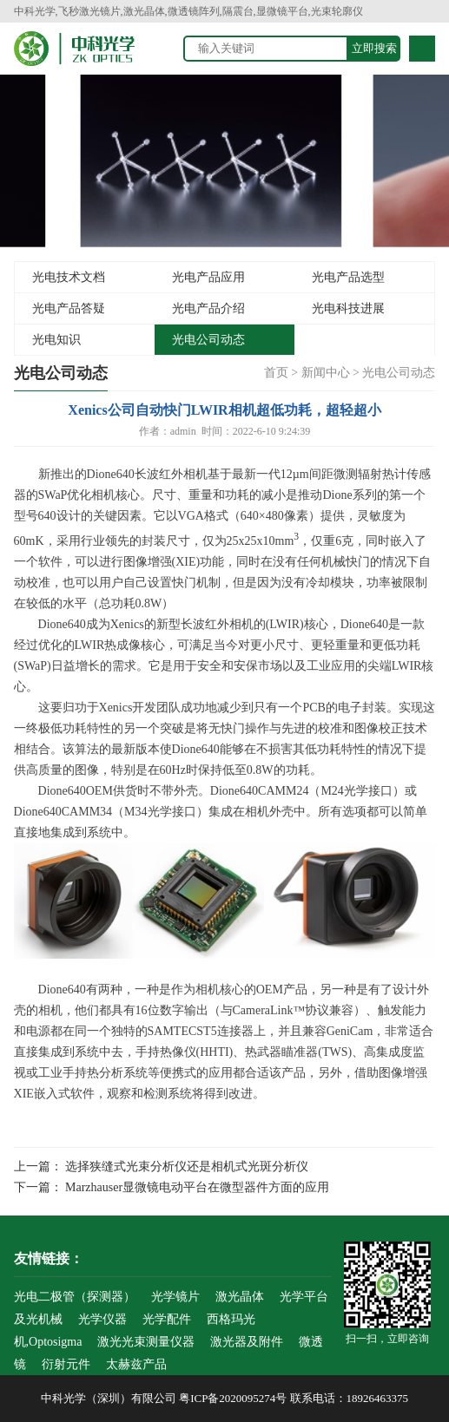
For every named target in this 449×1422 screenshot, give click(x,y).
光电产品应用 (208, 277)
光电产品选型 (348, 277)
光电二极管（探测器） (74, 1296)
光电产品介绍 (208, 308)
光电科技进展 (348, 308)
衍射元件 (66, 1364)
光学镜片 (175, 1296)
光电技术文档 (68, 277)
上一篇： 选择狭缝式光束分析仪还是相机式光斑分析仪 (161, 1166)
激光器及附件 (246, 1341)
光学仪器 (102, 1319)
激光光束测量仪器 (146, 1341)
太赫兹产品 (136, 1364)
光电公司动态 (208, 339)
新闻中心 (325, 372)
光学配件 (166, 1319)
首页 (276, 372)
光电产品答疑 (68, 308)
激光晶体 (239, 1296)
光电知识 (56, 339)
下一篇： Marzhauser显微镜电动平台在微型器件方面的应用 (172, 1187)
